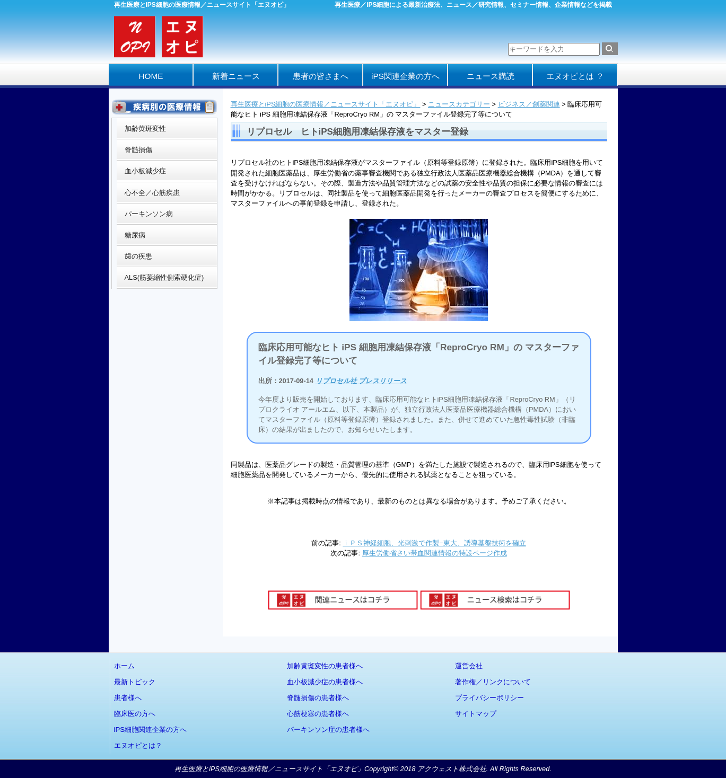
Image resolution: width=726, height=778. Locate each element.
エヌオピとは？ (138, 745)
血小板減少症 (145, 171)
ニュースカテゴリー (459, 104)
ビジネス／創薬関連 (529, 104)
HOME (150, 76)
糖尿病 (135, 235)
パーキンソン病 (149, 214)
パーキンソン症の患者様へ (328, 729)
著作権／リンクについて (493, 682)
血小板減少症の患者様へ (325, 682)
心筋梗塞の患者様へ (318, 714)
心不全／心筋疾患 (152, 193)
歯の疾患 (138, 256)
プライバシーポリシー (489, 698)
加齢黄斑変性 (145, 128)
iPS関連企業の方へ (405, 76)
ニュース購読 (490, 76)
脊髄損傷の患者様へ (318, 698)
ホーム (124, 666)
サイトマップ (475, 714)
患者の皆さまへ (320, 76)
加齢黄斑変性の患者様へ (325, 666)
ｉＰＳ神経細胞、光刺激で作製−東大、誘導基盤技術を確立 (434, 543)
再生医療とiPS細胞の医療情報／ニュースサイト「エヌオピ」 (326, 104)
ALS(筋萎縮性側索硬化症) (164, 277)
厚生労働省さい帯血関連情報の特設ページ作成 (434, 553)
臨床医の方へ (134, 714)
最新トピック (134, 682)
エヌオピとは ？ (575, 76)
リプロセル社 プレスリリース (361, 381)
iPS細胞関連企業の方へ (150, 729)
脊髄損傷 (138, 150)
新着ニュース (236, 76)
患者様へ (128, 698)
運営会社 (469, 666)
